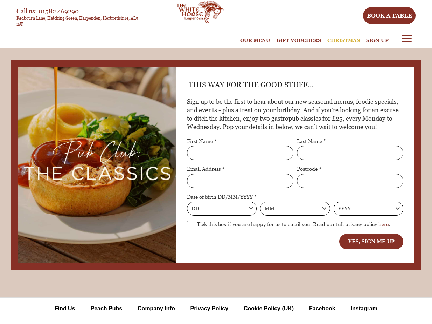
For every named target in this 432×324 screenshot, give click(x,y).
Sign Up (377, 40)
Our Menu (255, 40)
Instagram (364, 308)
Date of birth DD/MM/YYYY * (222, 197)
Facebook (322, 308)
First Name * (202, 141)
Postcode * (309, 169)
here (383, 224)
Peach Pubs (106, 308)
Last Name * (311, 141)
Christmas (343, 40)
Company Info (156, 308)
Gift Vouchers (299, 40)
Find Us (65, 308)
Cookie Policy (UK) (269, 308)
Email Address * (205, 169)
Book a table (389, 15)
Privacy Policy (209, 308)
